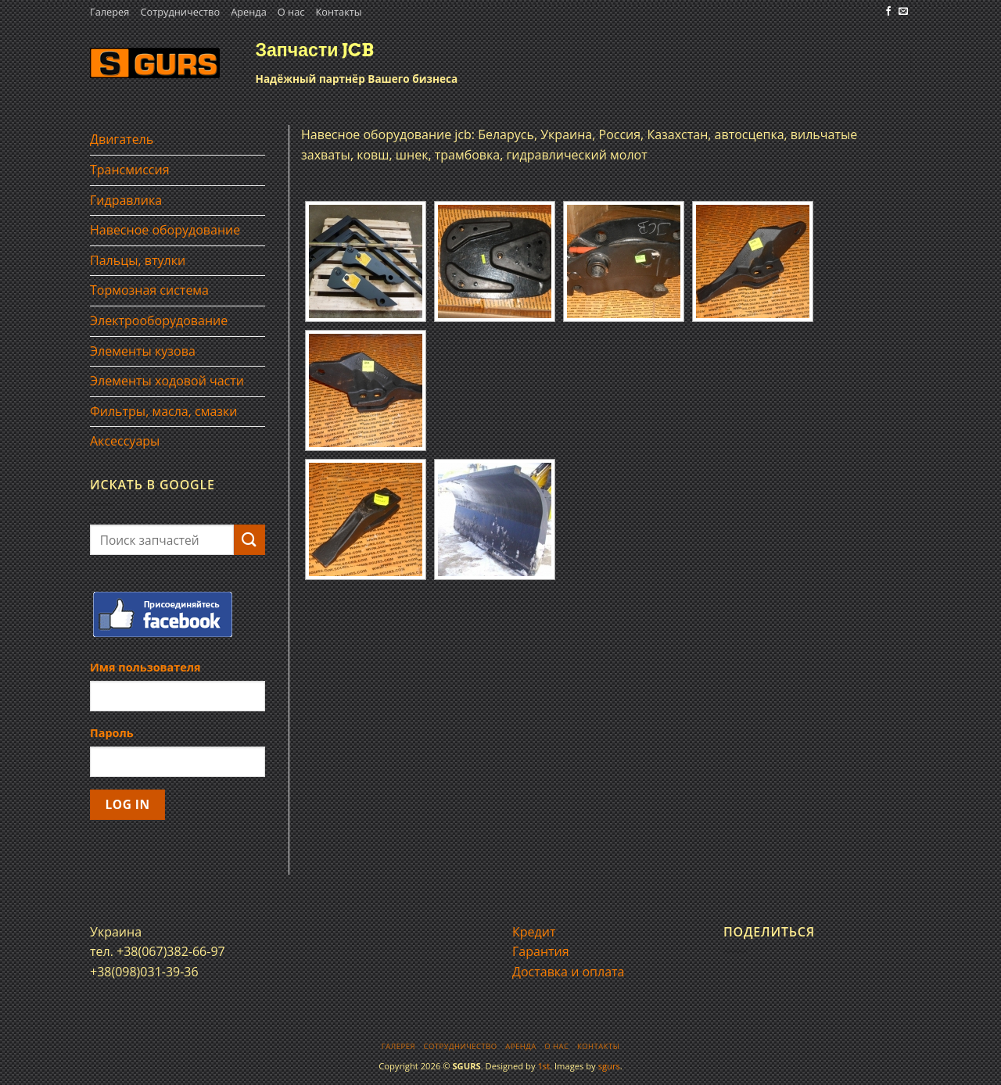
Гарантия (540, 951)
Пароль (112, 732)
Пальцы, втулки (137, 260)
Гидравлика (126, 200)
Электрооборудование (159, 320)
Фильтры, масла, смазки (164, 411)
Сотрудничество (180, 12)
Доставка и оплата (568, 971)
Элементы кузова (143, 351)
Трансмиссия (130, 169)
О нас (291, 12)
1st (543, 1066)
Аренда (249, 12)
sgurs (609, 1066)
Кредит (533, 931)
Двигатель (121, 139)
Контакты (338, 12)
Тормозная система (149, 290)
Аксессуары (125, 440)
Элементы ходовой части (167, 380)
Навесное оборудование (165, 229)
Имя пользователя (145, 667)
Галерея (109, 12)
